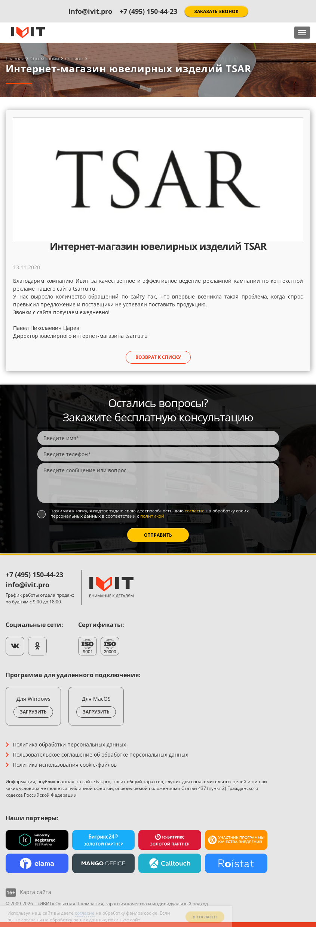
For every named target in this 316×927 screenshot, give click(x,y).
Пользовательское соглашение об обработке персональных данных (100, 754)
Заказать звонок (216, 11)
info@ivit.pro (90, 11)
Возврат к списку (158, 357)
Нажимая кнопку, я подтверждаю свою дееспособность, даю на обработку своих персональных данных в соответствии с (149, 513)
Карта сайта (35, 892)
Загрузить (33, 712)
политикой (152, 516)
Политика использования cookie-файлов (65, 764)
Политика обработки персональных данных (69, 744)
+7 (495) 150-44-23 (148, 11)
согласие (195, 511)
